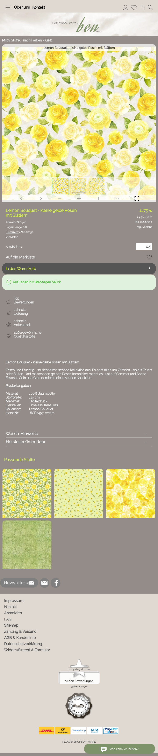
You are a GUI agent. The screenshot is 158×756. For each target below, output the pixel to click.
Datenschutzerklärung (23, 644)
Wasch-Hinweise (22, 433)
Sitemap (11, 625)
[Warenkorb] (142, 7)
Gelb (48, 40)
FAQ (8, 619)
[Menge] (144, 246)
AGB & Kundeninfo (20, 637)
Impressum (13, 601)
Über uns (22, 7)
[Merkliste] (134, 7)
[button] (8, 7)
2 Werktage (19, 232)
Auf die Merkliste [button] (20, 257)
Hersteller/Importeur (25, 441)
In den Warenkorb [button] (21, 269)
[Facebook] (55, 583)
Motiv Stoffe (11, 40)
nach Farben (32, 40)
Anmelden (13, 613)
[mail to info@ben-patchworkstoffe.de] (44, 583)
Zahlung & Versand (20, 631)
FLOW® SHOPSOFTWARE (79, 741)
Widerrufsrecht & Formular (27, 650)
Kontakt (38, 7)
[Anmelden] (125, 7)
